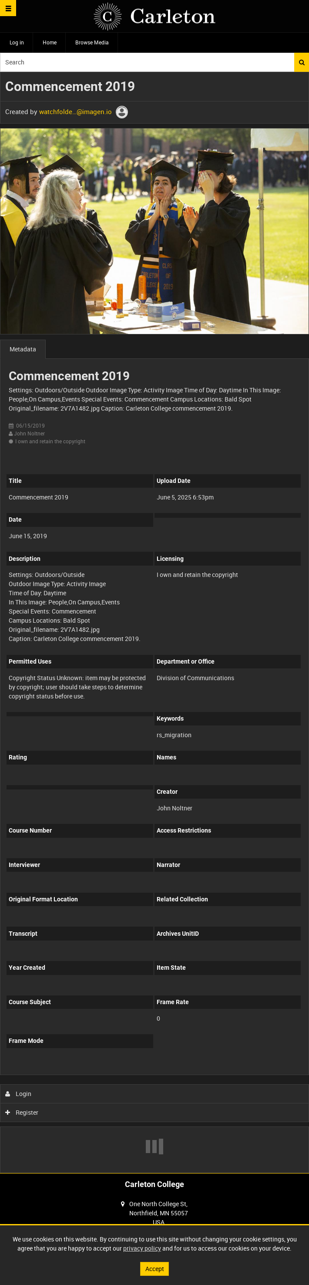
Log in (17, 42)
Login (18, 1093)
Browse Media (92, 42)
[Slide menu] (8, 8)
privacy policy (142, 1248)
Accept (154, 1269)
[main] (154, 623)
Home (50, 42)
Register (22, 1112)
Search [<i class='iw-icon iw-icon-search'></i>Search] (302, 62)
